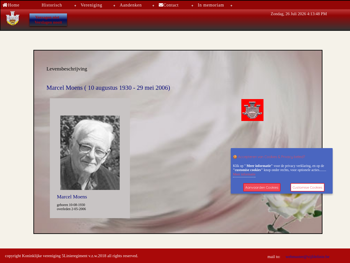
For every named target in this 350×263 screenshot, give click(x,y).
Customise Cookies (308, 187)
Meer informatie (244, 174)
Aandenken (131, 5)
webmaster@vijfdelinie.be (307, 256)
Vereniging (91, 5)
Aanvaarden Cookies (262, 187)
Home (11, 5)
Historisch (52, 5)
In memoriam (211, 5)
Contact (169, 5)
